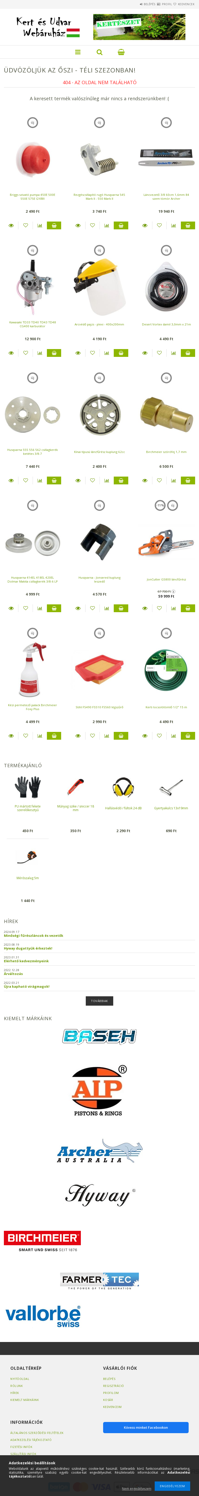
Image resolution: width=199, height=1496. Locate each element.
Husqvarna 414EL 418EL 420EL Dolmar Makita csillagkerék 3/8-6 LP (32, 579)
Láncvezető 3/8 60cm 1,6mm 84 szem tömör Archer (166, 197)
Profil (157, 4)
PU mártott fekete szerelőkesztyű (28, 808)
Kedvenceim (112, 1407)
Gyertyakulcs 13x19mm (171, 808)
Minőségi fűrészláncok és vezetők (33, 935)
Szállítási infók (23, 1454)
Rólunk (16, 1386)
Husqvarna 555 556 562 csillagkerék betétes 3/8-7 (33, 452)
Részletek (11, 225)
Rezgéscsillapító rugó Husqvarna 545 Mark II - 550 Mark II (99, 197)
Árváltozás (13, 974)
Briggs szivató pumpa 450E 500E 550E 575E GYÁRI (33, 197)
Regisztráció (114, 1386)
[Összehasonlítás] (40, 225)
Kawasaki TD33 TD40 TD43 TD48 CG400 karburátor (32, 324)
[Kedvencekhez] (25, 225)
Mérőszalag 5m (28, 878)
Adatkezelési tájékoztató (32, 1440)
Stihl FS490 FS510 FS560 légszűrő (99, 707)
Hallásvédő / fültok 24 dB (123, 808)
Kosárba (54, 225)
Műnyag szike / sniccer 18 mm (75, 808)
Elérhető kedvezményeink (26, 961)
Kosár (108, 1400)
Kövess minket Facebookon (146, 1427)
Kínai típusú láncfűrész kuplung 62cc (99, 452)
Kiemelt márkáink (24, 1400)
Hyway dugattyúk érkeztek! (28, 948)
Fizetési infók (21, 1447)
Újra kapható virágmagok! (26, 986)
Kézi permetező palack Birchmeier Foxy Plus (32, 707)
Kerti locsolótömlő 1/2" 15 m (166, 707)
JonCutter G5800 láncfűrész (166, 579)
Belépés (134, 4)
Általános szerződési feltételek (38, 1433)
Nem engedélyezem (136, 1488)
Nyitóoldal (20, 1379)
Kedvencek (183, 4)
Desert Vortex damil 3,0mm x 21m (166, 324)
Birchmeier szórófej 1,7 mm (166, 452)
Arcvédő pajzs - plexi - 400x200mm (99, 324)
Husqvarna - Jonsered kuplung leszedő (99, 579)
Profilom (111, 1393)
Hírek (14, 1393)
